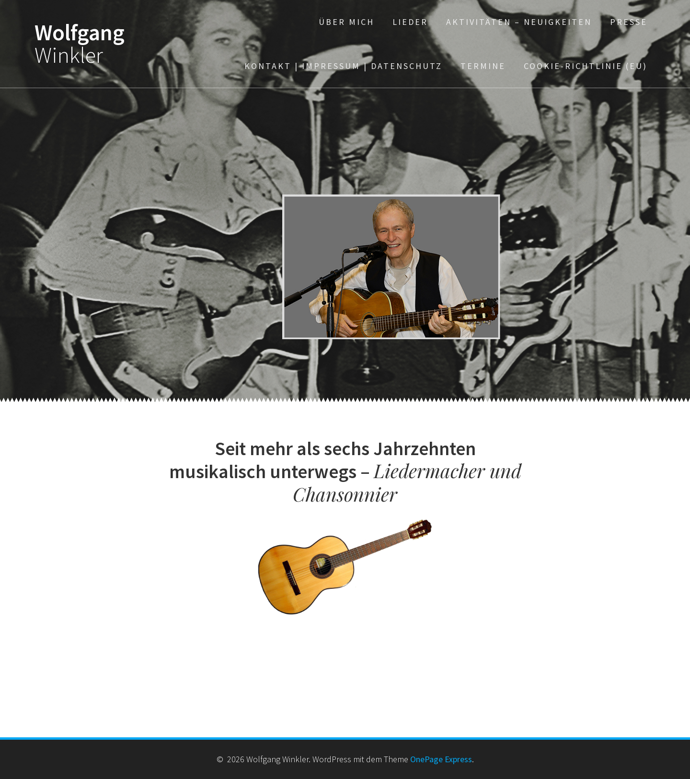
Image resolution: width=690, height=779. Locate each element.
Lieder (410, 21)
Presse (628, 21)
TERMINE (483, 65)
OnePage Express (441, 759)
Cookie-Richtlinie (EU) (585, 65)
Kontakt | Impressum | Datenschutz (343, 65)
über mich (346, 21)
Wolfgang (79, 44)
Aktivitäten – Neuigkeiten (519, 21)
